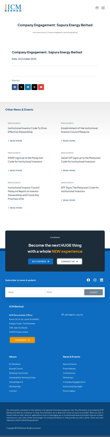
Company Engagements (74, 381)
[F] (42, 428)
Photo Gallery (69, 390)
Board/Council (16, 368)
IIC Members (15, 364)
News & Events (70, 364)
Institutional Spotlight (72, 386)
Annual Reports (16, 381)
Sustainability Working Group (22, 377)
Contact (13, 390)
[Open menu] (103, 8)
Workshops (68, 377)
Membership (15, 386)
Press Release (69, 368)
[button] (15, 87)
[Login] (97, 8)
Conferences (69, 372)
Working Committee (18, 372)
